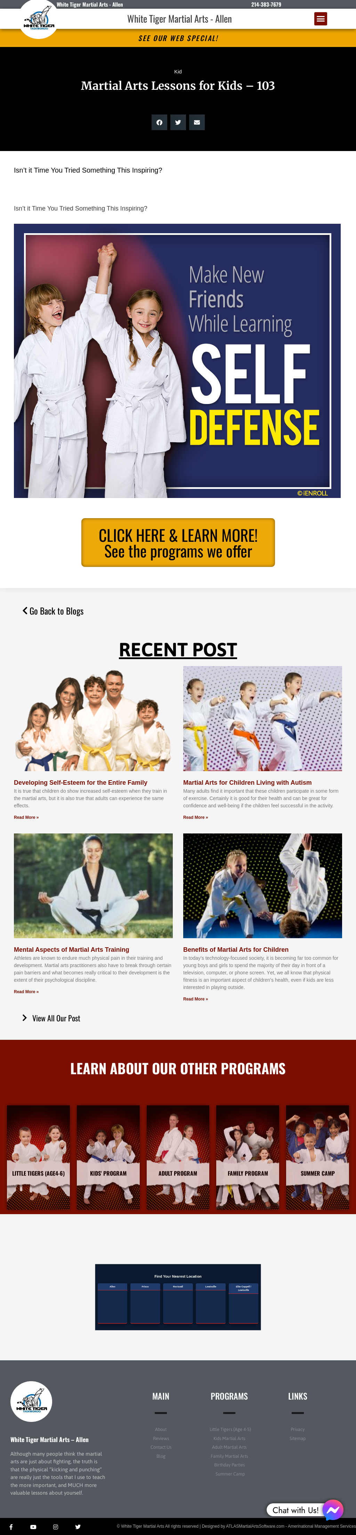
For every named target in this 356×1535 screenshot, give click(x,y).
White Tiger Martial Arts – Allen (49, 1439)
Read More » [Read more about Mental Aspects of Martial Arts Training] (26, 991)
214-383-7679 (266, 4)
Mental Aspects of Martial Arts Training (71, 949)
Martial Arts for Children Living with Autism (247, 782)
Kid (178, 71)
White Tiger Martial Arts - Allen (179, 18)
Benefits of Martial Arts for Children (236, 949)
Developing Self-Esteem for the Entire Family (80, 782)
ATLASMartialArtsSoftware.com (255, 1526)
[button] (320, 18)
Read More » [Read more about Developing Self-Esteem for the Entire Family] (26, 817)
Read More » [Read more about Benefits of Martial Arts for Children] (195, 999)
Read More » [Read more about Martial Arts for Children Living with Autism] (195, 817)
